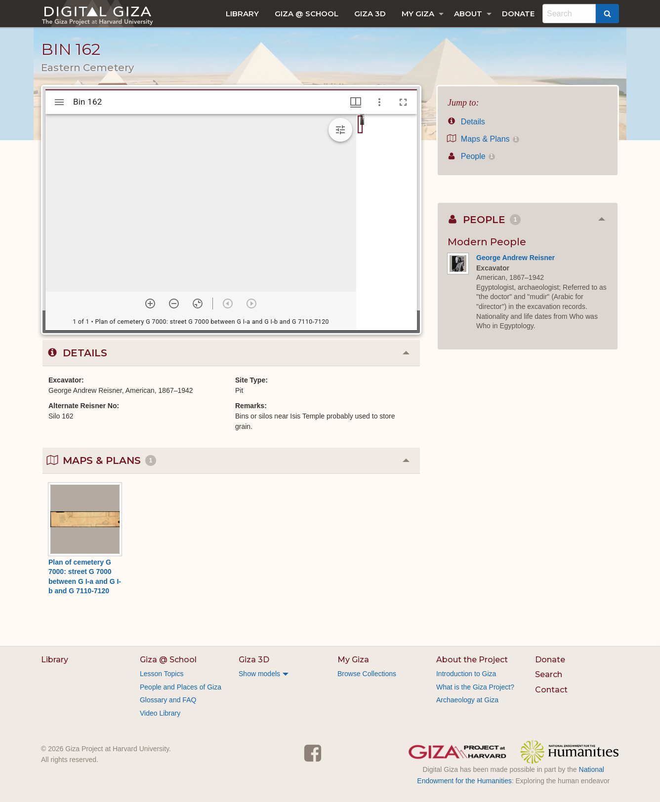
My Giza (418, 13)
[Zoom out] (174, 303)
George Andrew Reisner (515, 258)
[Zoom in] (150, 303)
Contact (551, 689)
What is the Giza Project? (475, 687)
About (468, 13)
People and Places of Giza (180, 687)
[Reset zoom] (197, 303)
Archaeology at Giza (467, 700)
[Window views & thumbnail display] (356, 102)
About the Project (472, 659)
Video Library (160, 713)
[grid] (386, 222)
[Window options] (379, 102)
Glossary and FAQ (168, 700)
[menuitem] (242, 13)
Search (548, 674)
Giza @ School (306, 13)
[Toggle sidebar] (59, 102)
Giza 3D (370, 13)
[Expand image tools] (340, 130)
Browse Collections (366, 674)
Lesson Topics (161, 674)
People (471, 156)
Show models (259, 674)
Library (242, 13)
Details (466, 121)
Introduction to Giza (466, 674)
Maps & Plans (483, 139)
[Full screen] (403, 102)
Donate (518, 13)
